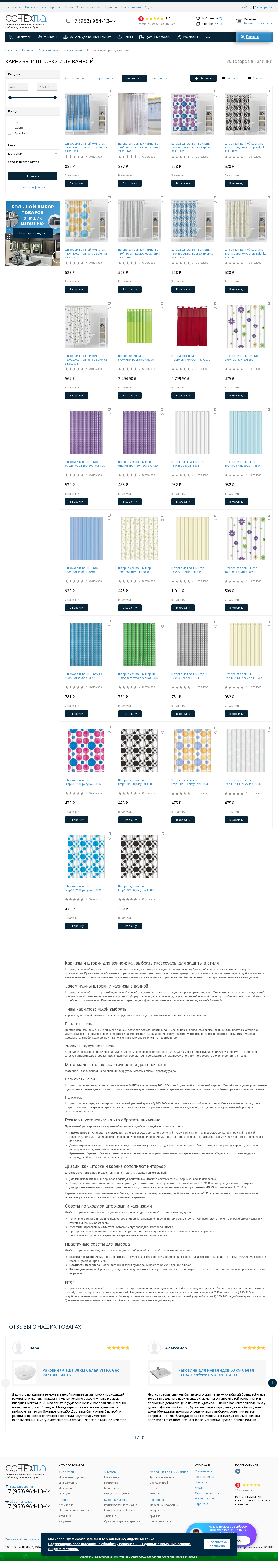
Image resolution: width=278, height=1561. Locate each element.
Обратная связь (18, 1501)
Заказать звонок (19, 1486)
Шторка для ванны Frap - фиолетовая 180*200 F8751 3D (85, 464)
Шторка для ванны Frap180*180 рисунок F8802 (83, 782)
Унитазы (47, 37)
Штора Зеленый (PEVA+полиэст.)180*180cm (136, 358)
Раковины (187, 37)
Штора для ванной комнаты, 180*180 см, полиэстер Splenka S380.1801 (86, 147)
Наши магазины (36, 7)
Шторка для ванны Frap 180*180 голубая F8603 (81, 570)
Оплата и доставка (89, 7)
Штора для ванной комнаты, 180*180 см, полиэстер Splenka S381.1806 (192, 253)
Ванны (125, 37)
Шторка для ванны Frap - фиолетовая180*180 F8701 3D (138, 464)
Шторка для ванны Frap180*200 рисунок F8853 (136, 888)
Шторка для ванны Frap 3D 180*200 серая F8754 (189, 676)
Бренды (55, 7)
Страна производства (32, 162)
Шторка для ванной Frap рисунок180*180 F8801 (242, 358)
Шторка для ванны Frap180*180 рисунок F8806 (83, 888)
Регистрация (264, 7)
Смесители (20, 37)
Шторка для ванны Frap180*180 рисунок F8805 (243, 782)
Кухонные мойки (154, 37)
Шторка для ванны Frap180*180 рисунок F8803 (136, 782)
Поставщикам (131, 7)
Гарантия (111, 7)
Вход (248, 7)
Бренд (32, 111)
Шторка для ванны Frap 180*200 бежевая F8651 (187, 570)
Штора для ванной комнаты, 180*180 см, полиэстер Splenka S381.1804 (86, 253)
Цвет (32, 145)
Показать (32, 176)
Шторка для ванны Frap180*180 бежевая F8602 (243, 676)
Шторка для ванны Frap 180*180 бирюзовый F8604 (242, 464)
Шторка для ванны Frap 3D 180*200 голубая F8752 (83, 676)
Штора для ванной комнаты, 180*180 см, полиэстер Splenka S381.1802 (192, 147)
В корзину (77, 183)
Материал (32, 153)
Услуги (148, 7)
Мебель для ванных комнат (87, 37)
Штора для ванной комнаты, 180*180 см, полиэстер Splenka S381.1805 (139, 253)
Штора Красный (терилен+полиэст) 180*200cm (191, 358)
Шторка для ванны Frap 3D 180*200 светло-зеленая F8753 (138, 676)
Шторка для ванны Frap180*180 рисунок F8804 (189, 782)
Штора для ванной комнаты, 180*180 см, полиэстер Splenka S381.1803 (245, 147)
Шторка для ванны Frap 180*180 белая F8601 (187, 464)
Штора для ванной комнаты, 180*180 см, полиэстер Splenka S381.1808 (245, 253)
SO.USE (268, 1547)
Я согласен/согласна (217, 1544)
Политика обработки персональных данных (34, 1539)
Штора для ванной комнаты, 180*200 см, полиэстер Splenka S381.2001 (86, 359)
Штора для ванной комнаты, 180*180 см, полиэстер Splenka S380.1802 (139, 147)
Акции (68, 7)
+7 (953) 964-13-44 (94, 20)
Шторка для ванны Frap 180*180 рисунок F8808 (134, 570)
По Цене (32, 74)
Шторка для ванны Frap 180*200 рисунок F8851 (241, 570)
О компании (13, 7)
